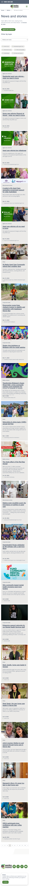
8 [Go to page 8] (19, 845)
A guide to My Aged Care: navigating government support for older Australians (13, 190)
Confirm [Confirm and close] (5, 882)
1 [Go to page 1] (2, 845)
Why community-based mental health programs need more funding (13, 587)
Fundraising (6, 53)
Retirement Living (7, 49)
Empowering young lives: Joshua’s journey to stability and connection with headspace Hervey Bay (14, 308)
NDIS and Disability (20, 49)
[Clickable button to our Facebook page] (18, 866)
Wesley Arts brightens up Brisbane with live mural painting (14, 346)
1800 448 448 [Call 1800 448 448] (8, 2)
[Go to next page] (28, 845)
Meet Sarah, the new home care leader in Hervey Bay (14, 704)
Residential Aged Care (18, 46)
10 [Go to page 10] (25, 845)
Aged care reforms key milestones (14, 151)
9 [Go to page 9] (22, 845)
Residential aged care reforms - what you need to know (13, 77)
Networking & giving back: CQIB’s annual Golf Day (14, 423)
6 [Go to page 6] (14, 845)
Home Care (6, 46)
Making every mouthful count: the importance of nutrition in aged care (14, 505)
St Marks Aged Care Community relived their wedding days (14, 265)
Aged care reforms (8, 29)
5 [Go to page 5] (12, 845)
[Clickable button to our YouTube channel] (26, 866)
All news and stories (18, 53)
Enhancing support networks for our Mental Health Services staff (14, 626)
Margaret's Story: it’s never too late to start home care (13, 784)
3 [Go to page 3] (7, 845)
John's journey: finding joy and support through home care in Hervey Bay (13, 745)
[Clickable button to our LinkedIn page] (14, 866)
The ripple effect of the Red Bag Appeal (14, 463)
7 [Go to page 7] (17, 845)
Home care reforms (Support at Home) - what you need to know (14, 114)
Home (2, 10)
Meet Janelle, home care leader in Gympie (14, 666)
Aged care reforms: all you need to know (14, 227)
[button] (3, 6)
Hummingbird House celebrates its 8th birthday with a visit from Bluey (13, 547)
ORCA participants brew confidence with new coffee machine (12, 825)
